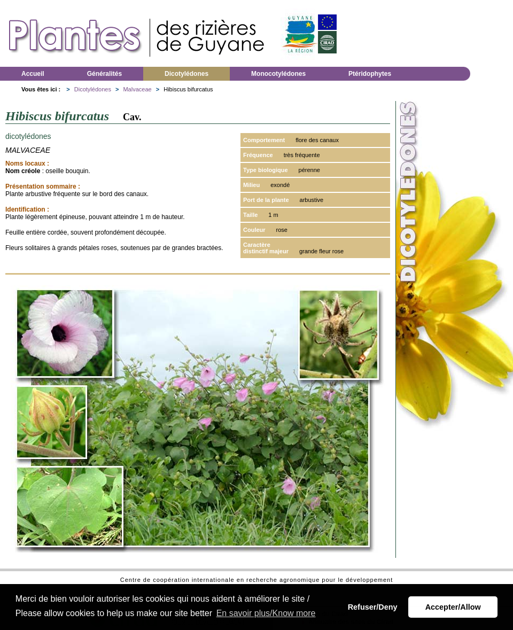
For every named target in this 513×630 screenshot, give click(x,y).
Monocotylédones (278, 73)
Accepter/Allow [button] (453, 607)
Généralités (104, 73)
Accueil (32, 73)
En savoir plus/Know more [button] (266, 613)
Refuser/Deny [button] (373, 607)
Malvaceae (137, 89)
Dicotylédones (186, 73)
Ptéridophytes (369, 73)
